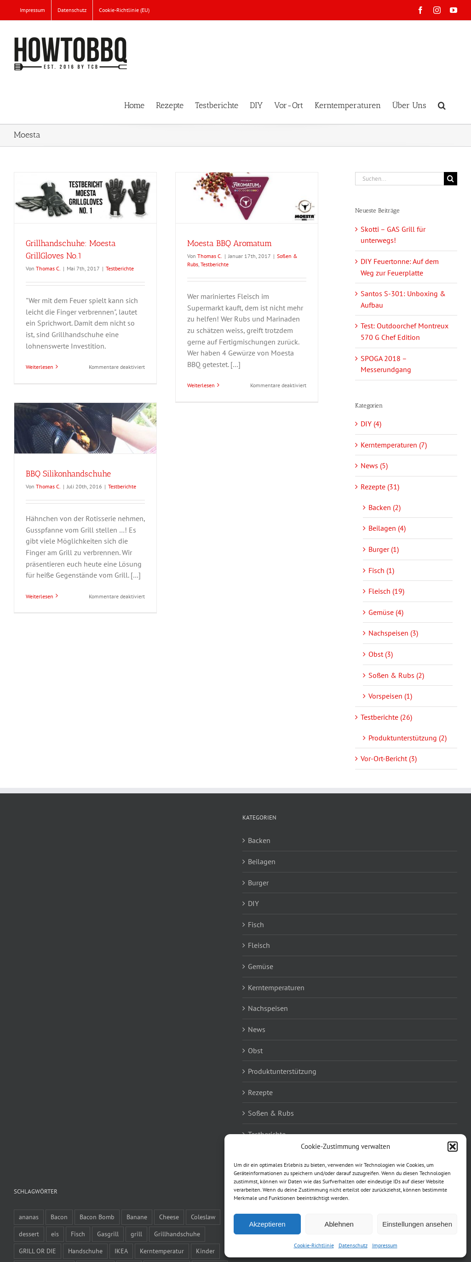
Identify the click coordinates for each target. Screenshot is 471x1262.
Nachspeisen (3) (393, 632)
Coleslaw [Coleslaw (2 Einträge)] (203, 1216)
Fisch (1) (381, 570)
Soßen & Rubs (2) (396, 675)
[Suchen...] (399, 178)
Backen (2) (384, 507)
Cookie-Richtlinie (314, 1245)
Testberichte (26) (386, 717)
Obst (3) (380, 654)
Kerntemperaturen (276, 987)
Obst (255, 1050)
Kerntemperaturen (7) (394, 444)
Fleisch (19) (386, 591)
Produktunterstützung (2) (407, 737)
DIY (253, 903)
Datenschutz (353, 1245)
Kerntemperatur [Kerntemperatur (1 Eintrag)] (162, 1250)
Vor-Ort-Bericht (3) (389, 758)
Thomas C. (48, 268)
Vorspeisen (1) (390, 695)
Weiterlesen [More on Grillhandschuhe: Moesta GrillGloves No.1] (39, 366)
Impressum (384, 1245)
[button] (452, 1146)
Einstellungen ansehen (417, 1224)
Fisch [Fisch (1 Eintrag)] (78, 1233)
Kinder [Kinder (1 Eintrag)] (205, 1250)
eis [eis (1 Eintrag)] (55, 1233)
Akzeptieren (267, 1224)
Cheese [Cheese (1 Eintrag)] (169, 1216)
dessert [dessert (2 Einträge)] (29, 1233)
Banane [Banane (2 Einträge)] (136, 1216)
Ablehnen (338, 1224)
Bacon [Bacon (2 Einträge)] (59, 1216)
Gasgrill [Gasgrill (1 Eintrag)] (108, 1233)
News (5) (374, 465)
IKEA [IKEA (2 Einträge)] (121, 1250)
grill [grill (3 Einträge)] (136, 1233)
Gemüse (260, 966)
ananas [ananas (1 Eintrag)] (29, 1216)
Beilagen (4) (387, 528)
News (256, 1029)
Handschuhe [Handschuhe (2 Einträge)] (85, 1250)
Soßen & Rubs (271, 1113)
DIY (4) (371, 423)
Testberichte (120, 268)
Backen (259, 840)
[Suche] (450, 178)
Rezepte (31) (380, 486)
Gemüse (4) (385, 612)
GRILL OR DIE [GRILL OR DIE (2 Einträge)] (37, 1250)
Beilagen (262, 861)
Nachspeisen (268, 1008)
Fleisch (259, 945)
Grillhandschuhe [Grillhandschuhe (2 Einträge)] (177, 1233)
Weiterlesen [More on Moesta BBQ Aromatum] (201, 385)
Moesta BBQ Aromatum (229, 243)
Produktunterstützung (282, 1071)
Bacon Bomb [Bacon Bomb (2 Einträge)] (97, 1216)
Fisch (256, 924)
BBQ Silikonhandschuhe (68, 474)
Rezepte (260, 1092)
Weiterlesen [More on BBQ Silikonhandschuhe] (39, 596)
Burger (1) (383, 549)
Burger (258, 882)
